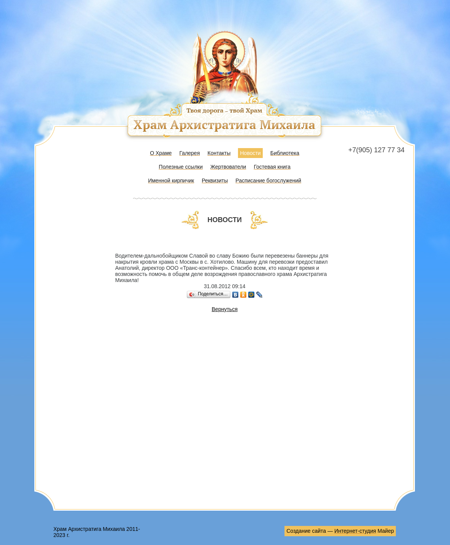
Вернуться (225, 309)
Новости (250, 153)
